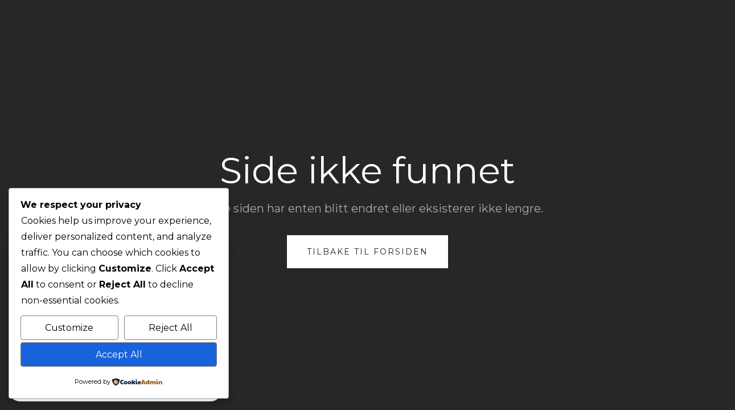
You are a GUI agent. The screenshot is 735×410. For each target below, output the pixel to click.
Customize (69, 327)
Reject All (170, 327)
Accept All (119, 354)
